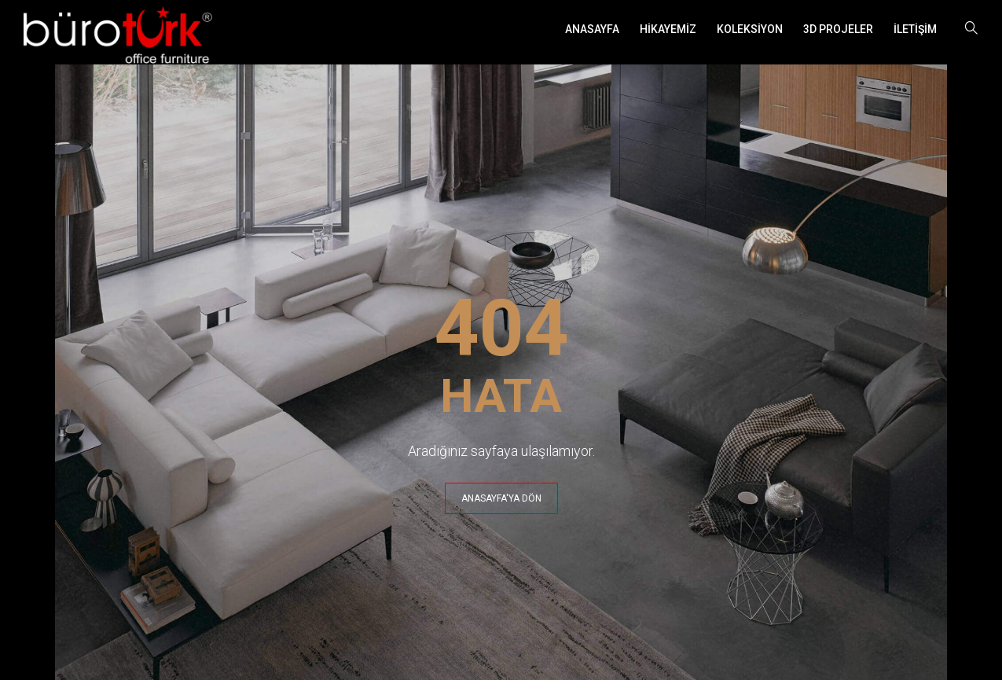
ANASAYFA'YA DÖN (501, 498)
